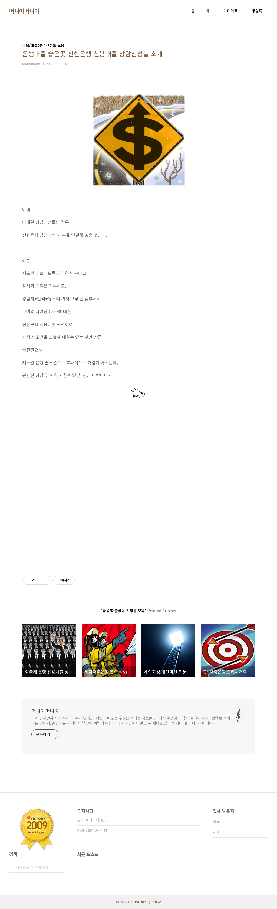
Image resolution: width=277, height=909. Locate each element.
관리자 (156, 901)
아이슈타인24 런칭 (92, 830)
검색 (59, 867)
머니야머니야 (24, 11)
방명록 (257, 11)
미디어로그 (232, 11)
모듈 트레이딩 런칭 (92, 820)
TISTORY (139, 901)
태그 (209, 11)
